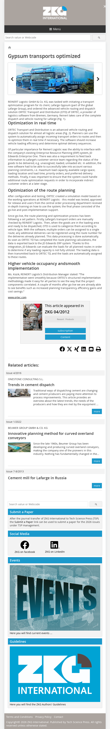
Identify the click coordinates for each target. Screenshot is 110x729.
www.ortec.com (17, 297)
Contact (58, 717)
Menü (57, 29)
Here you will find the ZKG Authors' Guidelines (38, 704)
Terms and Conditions (19, 717)
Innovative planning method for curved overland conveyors (51, 435)
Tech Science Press (78, 722)
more (97, 411)
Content (65, 337)
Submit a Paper (23, 522)
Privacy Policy (43, 717)
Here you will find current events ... (31, 633)
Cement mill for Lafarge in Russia (37, 477)
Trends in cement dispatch (31, 384)
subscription (65, 330)
